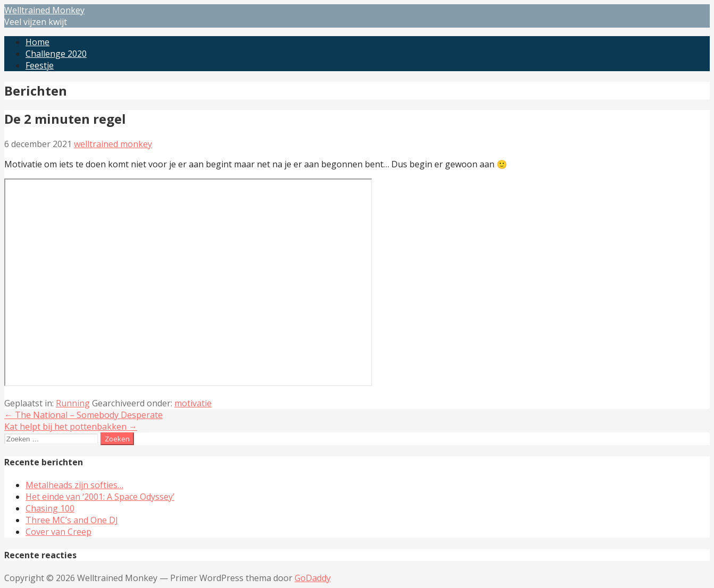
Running (73, 403)
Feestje (40, 65)
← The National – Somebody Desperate (83, 415)
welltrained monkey (113, 144)
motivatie (193, 403)
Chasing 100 (50, 508)
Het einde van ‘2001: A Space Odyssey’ (100, 496)
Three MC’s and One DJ (72, 520)
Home (37, 42)
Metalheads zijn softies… (74, 485)
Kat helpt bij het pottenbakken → (70, 426)
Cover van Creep (58, 532)
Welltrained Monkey (44, 10)
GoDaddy (313, 578)
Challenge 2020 (56, 53)
